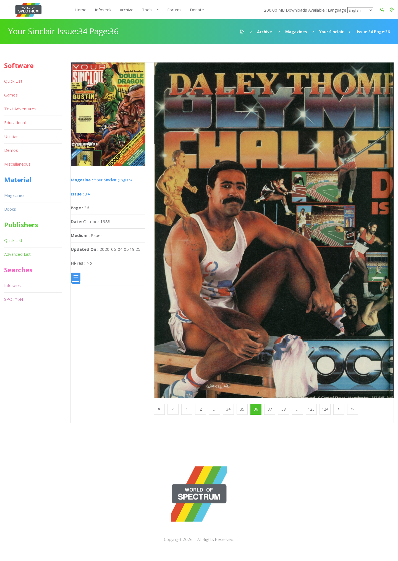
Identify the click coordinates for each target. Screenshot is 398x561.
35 (242, 409)
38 (283, 409)
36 (256, 409)
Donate (197, 9)
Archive (126, 9)
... (214, 409)
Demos (11, 150)
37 (270, 409)
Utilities (11, 136)
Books (10, 209)
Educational (15, 122)
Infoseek (103, 9)
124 (325, 409)
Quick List (13, 81)
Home (81, 9)
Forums (174, 9)
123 (311, 409)
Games (11, 95)
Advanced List (17, 254)
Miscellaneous (17, 164)
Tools (147, 9)
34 (80, 194)
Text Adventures (20, 108)
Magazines (296, 31)
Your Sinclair (331, 31)
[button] (392, 9)
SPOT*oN (13, 299)
